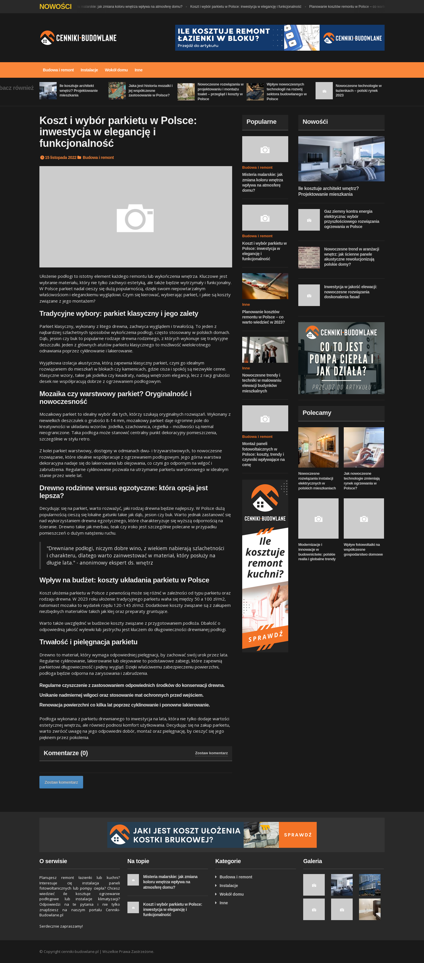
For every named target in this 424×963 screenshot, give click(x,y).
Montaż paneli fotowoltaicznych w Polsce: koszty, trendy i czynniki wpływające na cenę (263, 454)
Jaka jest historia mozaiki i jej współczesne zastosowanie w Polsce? (151, 90)
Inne (138, 70)
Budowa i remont (58, 70)
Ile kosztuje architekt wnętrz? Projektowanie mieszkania (79, 90)
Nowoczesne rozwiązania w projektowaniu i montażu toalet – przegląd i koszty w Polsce (220, 91)
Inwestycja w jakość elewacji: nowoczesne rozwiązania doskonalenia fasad (350, 291)
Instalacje (89, 70)
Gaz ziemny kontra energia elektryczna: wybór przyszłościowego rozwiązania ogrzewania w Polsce (351, 219)
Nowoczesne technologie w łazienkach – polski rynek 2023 (358, 90)
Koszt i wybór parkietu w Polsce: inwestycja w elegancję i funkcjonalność (248, 7)
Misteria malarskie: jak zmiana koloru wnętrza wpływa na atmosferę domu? (128, 7)
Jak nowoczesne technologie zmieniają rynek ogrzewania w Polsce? (362, 480)
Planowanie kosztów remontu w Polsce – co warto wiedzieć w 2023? (364, 7)
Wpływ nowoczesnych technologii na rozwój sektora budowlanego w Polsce (287, 91)
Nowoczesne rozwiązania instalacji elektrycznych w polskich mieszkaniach (317, 480)
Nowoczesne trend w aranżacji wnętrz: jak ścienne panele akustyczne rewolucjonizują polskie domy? (351, 257)
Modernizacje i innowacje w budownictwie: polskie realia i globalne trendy (317, 551)
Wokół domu (116, 70)
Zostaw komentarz (211, 753)
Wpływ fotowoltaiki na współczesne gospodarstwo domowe (363, 549)
